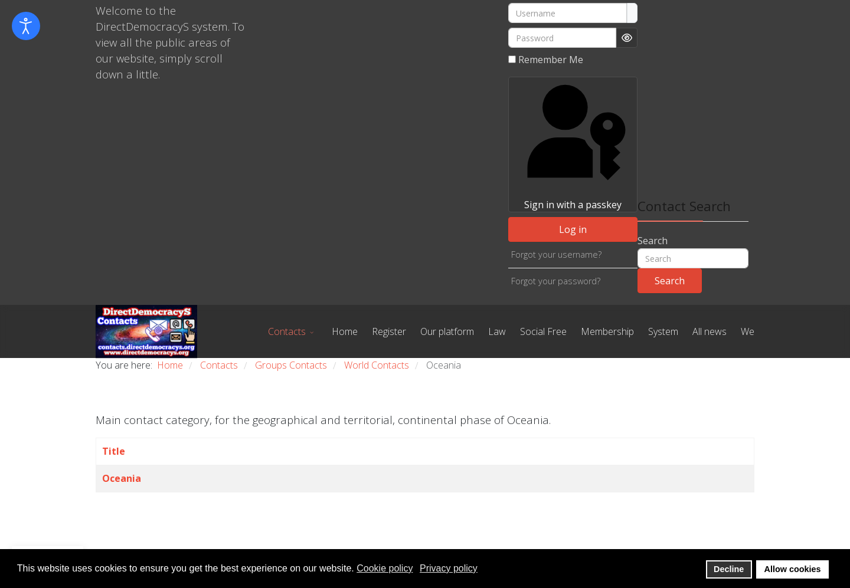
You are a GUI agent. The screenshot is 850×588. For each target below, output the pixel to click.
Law (497, 331)
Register (389, 331)
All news (709, 331)
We (747, 331)
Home (345, 331)
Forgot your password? (555, 281)
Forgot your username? (556, 254)
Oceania (121, 478)
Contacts (287, 331)
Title (113, 451)
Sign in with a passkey (572, 144)
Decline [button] (729, 569)
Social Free (543, 331)
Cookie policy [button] (385, 568)
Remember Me (550, 59)
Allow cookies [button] (792, 569)
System (663, 331)
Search (653, 240)
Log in (573, 229)
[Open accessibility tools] (26, 26)
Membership (607, 331)
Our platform (447, 331)
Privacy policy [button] (449, 568)
